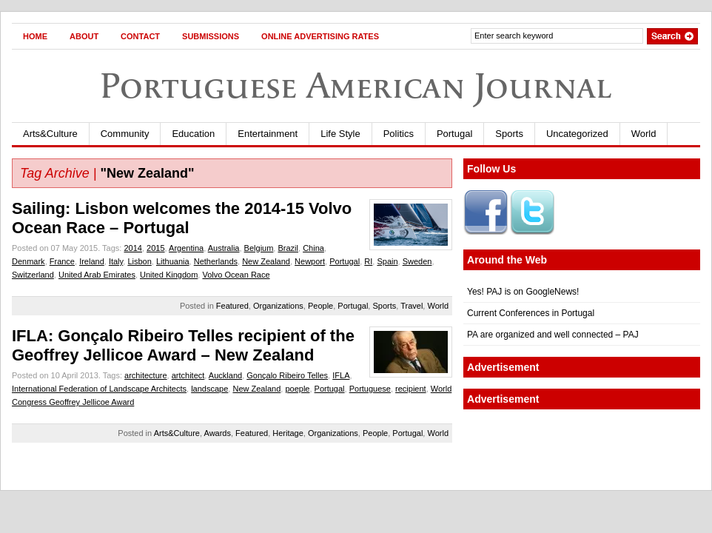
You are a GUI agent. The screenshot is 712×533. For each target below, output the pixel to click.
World (643, 133)
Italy (116, 261)
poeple (297, 388)
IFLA (340, 375)
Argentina (186, 248)
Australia (224, 248)
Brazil (288, 248)
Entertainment (268, 133)
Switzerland (33, 274)
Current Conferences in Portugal (530, 313)
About (84, 36)
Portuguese (370, 388)
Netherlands (216, 261)
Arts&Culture (50, 133)
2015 (155, 248)
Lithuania (172, 261)
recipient (410, 388)
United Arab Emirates (96, 274)
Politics (398, 133)
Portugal (454, 133)
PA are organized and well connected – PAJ (553, 334)
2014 (132, 248)
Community (125, 133)
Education (193, 133)
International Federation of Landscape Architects (99, 388)
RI (368, 261)
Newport (310, 261)
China (313, 248)
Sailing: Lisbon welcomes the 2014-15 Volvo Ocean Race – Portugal (182, 218)
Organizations (278, 305)
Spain (387, 261)
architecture (145, 375)
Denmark (28, 261)
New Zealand (266, 261)
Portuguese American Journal (356, 85)
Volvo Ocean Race (235, 274)
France (62, 261)
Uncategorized (577, 133)
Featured (232, 305)
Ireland (91, 261)
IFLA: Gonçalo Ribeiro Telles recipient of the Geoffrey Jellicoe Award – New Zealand (183, 345)
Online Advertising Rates (320, 36)
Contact (140, 36)
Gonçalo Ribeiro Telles (287, 375)
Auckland (225, 375)
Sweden (417, 261)
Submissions (210, 36)
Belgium (259, 248)
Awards (217, 433)
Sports (509, 133)
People (320, 305)
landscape (209, 388)
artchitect (188, 375)
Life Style (340, 133)
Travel (411, 305)
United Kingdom (169, 274)
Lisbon (139, 261)
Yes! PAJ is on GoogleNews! (523, 291)
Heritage (287, 433)
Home (35, 36)
